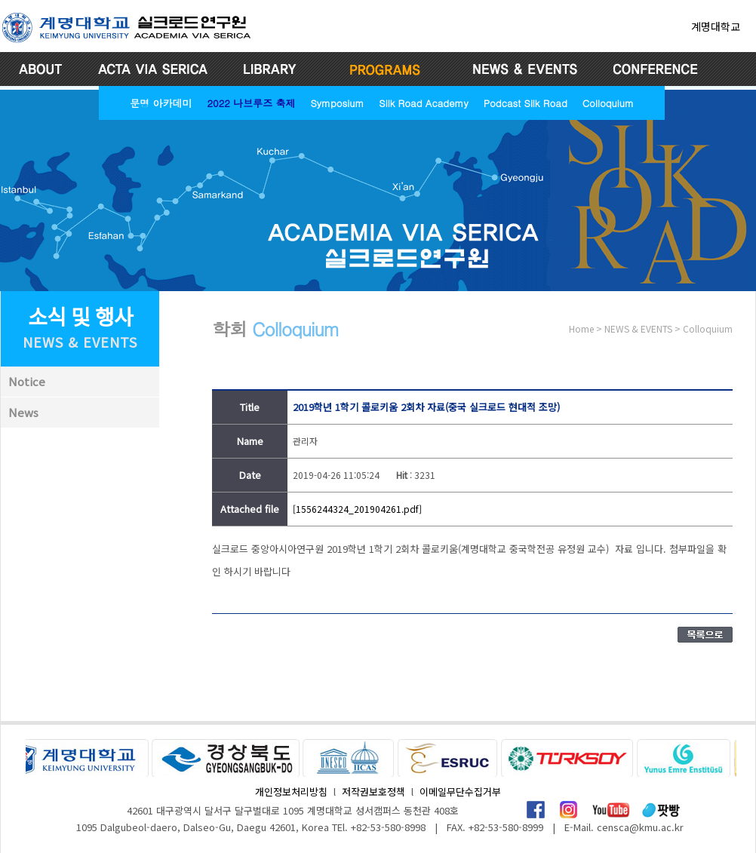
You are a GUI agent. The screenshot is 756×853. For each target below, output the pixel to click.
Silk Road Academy (423, 103)
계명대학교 (715, 26)
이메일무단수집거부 (460, 791)
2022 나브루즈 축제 (251, 103)
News (23, 412)
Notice (26, 381)
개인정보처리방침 (291, 791)
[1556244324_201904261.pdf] (357, 508)
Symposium (337, 103)
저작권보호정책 (373, 791)
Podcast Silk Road (525, 103)
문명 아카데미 (161, 103)
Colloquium (608, 103)
